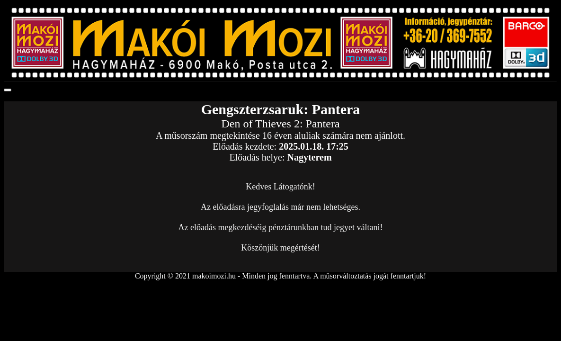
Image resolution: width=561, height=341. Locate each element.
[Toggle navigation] (7, 90)
